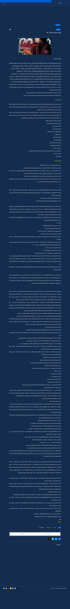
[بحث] (4, 4)
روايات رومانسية (32, 1)
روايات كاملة (34, 4)
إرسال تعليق (57, 550)
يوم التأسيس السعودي (18, 1)
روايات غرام (40, 4)
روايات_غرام (58, 29)
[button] (56, 538)
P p (9, 1)
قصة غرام (22, 4)
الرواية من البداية (28, 4)
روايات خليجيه (38, 1)
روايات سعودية (44, 1)
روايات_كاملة (49, 527)
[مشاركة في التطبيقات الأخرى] (46, 538)
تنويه (12, 1)
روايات (49, 1)
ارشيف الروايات (25, 1)
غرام (49, 4)
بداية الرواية (45, 4)
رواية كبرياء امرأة (41, 527)
